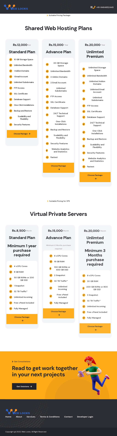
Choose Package (22, 134)
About (19, 416)
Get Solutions (24, 386)
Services (31, 416)
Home (8, 416)
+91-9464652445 (105, 7)
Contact (68, 416)
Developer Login (85, 416)
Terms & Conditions (50, 416)
